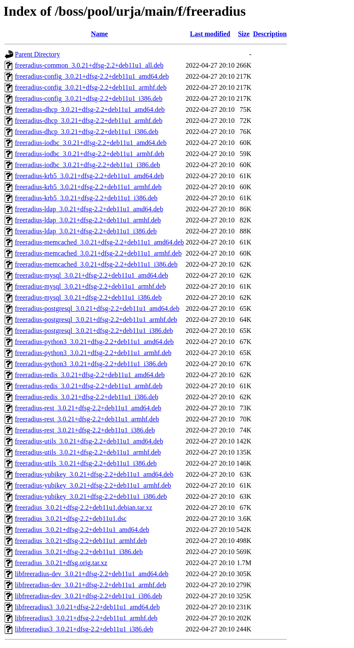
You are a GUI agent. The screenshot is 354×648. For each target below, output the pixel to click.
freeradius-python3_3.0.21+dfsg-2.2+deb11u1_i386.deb (91, 363)
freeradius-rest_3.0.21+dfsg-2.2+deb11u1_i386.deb (85, 430)
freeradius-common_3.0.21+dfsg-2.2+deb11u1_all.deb (89, 65)
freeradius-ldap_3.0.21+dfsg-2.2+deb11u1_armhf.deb (88, 220)
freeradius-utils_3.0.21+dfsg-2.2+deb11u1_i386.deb (86, 463)
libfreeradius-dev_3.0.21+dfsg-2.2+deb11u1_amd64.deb (91, 573)
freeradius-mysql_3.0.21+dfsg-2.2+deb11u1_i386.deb (88, 297)
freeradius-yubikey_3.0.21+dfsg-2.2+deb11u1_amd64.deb (94, 474)
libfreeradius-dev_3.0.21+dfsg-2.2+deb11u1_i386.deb (88, 596)
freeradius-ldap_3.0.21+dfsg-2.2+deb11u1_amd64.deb (89, 209)
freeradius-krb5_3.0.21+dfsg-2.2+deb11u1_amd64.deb (89, 175)
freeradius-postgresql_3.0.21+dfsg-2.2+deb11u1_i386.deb (94, 330)
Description (269, 33)
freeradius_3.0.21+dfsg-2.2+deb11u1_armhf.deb (81, 540)
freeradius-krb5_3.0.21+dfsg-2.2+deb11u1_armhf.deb (88, 186)
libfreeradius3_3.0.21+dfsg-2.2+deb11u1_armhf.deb (86, 618)
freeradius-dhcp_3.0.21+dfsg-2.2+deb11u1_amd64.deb (89, 109)
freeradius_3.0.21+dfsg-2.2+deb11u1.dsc (71, 518)
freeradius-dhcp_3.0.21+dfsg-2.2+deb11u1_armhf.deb (88, 120)
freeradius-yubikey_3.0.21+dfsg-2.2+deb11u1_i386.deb (91, 496)
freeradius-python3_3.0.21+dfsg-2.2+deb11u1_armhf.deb (93, 352)
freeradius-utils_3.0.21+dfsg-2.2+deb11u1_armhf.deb (88, 452)
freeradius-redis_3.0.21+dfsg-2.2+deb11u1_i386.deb (86, 397)
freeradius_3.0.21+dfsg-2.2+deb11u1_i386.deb (79, 551)
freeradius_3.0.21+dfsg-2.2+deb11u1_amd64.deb (82, 529)
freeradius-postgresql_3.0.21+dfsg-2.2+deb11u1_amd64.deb (97, 308)
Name (99, 33)
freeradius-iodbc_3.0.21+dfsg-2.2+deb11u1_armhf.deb (89, 153)
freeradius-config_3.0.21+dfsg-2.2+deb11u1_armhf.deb (91, 87)
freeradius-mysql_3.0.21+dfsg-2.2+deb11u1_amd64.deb (91, 275)
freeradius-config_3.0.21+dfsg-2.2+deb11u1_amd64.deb (92, 76)
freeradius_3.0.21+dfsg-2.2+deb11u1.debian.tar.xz (83, 507)
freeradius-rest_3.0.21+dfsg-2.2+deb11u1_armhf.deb (87, 419)
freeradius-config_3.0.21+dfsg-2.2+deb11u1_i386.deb (88, 98)
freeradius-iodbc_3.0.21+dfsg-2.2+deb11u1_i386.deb (87, 164)
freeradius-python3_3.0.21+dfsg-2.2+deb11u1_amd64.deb (94, 341)
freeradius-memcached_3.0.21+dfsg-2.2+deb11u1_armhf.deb (98, 253)
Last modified (210, 33)
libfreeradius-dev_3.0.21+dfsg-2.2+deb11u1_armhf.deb (90, 584)
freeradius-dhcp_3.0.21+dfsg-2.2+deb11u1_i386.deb (86, 131)
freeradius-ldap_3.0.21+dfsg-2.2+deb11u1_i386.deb (86, 231)
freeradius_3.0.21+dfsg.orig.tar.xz (61, 562)
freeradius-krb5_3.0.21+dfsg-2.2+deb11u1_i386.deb (86, 198)
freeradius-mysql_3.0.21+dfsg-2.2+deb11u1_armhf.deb (90, 286)
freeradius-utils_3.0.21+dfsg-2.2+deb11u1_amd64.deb (89, 441)
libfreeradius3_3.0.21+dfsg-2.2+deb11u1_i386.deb (84, 629)
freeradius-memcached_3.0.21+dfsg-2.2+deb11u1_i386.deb (96, 264)
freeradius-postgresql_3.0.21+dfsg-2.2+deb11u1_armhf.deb (96, 319)
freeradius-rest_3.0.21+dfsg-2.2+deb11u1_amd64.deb (88, 408)
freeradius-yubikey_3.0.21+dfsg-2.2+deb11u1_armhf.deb (93, 485)
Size (244, 33)
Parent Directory (37, 54)
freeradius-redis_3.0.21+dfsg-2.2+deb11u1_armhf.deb (88, 385)
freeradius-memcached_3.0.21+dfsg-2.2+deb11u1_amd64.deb (99, 242)
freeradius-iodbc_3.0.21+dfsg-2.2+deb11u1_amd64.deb (91, 142)
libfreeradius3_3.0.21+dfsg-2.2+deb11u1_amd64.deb (87, 607)
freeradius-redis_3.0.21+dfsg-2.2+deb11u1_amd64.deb (89, 374)
